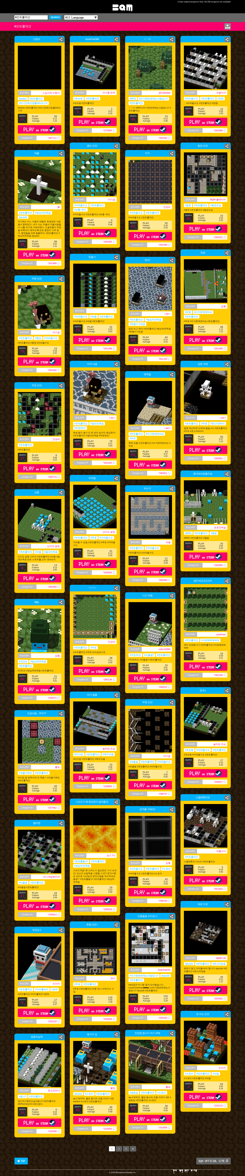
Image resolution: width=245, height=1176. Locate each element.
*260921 (164, 473)
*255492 (220, 998)
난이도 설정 (109, 532)
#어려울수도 (191, 98)
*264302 (164, 138)
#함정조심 (215, 205)
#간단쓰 (23, 661)
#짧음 (214, 533)
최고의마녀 (54, 1090)
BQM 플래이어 (218, 199)
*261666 (164, 244)
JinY (112, 978)
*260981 (220, 458)
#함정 (188, 205)
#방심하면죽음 (43, 212)
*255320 (164, 1017)
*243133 (54, 1021)
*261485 (220, 348)
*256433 (164, 900)
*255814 (54, 914)
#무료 (188, 312)
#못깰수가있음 (137, 324)
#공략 (54, 989)
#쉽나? (22, 1096)
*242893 (109, 1128)
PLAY (39, 129)
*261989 (54, 263)
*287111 (54, 138)
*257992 (54, 807)
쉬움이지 (221, 92)
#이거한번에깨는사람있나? (153, 98)
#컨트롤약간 (36, 98)
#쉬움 (93, 316)
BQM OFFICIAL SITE (213, 1161)
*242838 (54, 1131)
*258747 (164, 793)
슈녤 (168, 542)
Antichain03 (164, 969)
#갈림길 (134, 1092)
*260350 (54, 586)
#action (23, 98)
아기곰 (111, 199)
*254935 (109, 1019)
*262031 (220, 237)
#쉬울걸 (134, 761)
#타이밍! (79, 754)
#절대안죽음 (97, 423)
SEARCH (55, 17)
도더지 (56, 983)
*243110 (220, 1105)
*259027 (220, 782)
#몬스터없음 (219, 963)
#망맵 (220, 98)
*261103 (164, 359)
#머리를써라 (41, 989)
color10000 (164, 649)
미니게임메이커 (51, 876)
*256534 (109, 909)
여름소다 (221, 851)
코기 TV (111, 855)
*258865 (109, 786)
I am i (167, 313)
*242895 (164, 1127)
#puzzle (23, 217)
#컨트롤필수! (81, 861)
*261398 (109, 348)
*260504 (109, 572)
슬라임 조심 (219, 744)
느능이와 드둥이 (51, 93)
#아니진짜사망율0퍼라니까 (33, 103)
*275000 (109, 130)
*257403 (220, 889)
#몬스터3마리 (217, 423)
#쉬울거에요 (25, 773)
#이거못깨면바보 (203, 312)
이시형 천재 (109, 92)
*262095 (109, 241)
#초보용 (78, 98)
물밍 (168, 1087)
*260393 (164, 580)
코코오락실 (220, 527)
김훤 (223, 306)
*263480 (220, 130)
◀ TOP (21, 1161)
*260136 (109, 679)
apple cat (221, 958)
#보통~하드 (80, 209)
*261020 (109, 462)
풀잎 (57, 767)
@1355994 (164, 93)
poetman (221, 634)
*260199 (220, 675)
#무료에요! (80, 428)
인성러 (166, 207)
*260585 (220, 565)
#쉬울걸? (149, 655)
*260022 (164, 687)
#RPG (133, 98)
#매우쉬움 (108, 754)
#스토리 (166, 868)
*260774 (54, 477)
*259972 (54, 698)
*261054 (54, 370)
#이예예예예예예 (210, 640)
